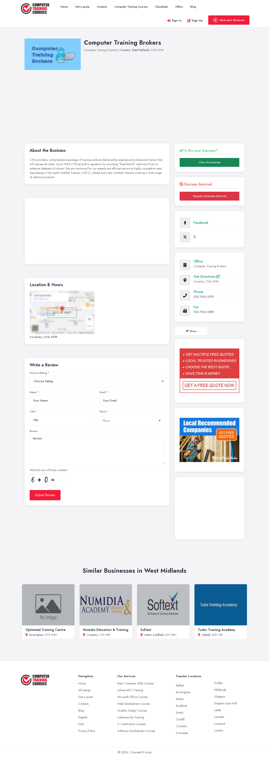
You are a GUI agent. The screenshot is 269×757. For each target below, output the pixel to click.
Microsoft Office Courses (132, 697)
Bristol (179, 713)
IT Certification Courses (131, 724)
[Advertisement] (97, 232)
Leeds (217, 710)
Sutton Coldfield (154, 635)
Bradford (181, 706)
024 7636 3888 (204, 312)
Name (33, 392)
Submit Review (45, 495)
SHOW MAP (62, 312)
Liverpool (219, 724)
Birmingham (36, 635)
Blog (193, 7)
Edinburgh (220, 690)
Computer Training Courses (131, 7)
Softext (145, 629)
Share (191, 331)
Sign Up (195, 20)
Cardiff (180, 719)
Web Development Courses (133, 704)
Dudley (218, 683)
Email (102, 392)
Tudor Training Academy (216, 629)
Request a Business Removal (209, 196)
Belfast (180, 685)
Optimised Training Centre (45, 629)
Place (102, 411)
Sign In (174, 20)
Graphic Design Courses (132, 710)
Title (32, 411)
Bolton (180, 699)
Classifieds (161, 7)
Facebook (201, 222)
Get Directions (207, 276)
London (218, 730)
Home (64, 7)
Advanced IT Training (130, 690)
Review (34, 431)
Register (83, 717)
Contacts (102, 7)
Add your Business (228, 20)
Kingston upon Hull (225, 703)
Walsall (206, 635)
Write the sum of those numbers (48, 470)
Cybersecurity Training (130, 717)
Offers (179, 7)
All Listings (84, 690)
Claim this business (209, 162)
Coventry (125, 50)
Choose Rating (38, 373)
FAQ (81, 724)
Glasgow (219, 696)
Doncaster (182, 733)
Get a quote (82, 7)
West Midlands (140, 50)
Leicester (219, 717)
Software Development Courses (136, 731)
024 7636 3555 (204, 297)
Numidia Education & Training (105, 629)
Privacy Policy (86, 731)
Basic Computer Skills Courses (135, 683)
